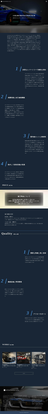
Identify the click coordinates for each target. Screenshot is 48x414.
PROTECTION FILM (22, 396)
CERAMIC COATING (22, 395)
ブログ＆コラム (21, 401)
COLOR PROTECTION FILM (24, 397)
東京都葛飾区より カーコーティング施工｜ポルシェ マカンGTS (9, 365)
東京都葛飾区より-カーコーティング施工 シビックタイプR (24, 365)
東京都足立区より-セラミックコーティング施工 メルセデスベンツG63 (38, 365)
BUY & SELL (21, 400)
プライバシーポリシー (22, 402)
